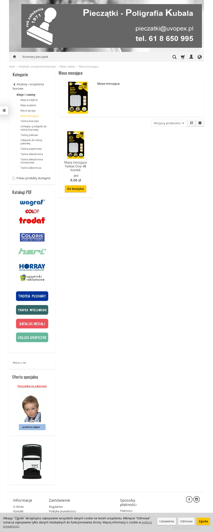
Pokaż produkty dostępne (31, 178)
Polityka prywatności (62, 511)
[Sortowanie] (191, 123)
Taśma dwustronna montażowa (32, 161)
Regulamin (56, 507)
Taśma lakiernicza (31, 168)
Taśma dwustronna (32, 154)
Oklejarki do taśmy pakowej (31, 141)
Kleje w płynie (28, 105)
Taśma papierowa (31, 148)
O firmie (18, 507)
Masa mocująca (30, 116)
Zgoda (203, 521)
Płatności (126, 511)
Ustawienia (166, 521)
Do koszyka (75, 189)
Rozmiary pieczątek (35, 57)
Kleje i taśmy (26, 95)
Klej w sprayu (28, 110)
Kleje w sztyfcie (29, 100)
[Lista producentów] (168, 123)
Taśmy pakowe (29, 135)
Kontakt (18, 511)
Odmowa (186, 521)
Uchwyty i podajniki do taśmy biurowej (34, 128)
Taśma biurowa (30, 121)
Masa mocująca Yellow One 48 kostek (75, 166)
